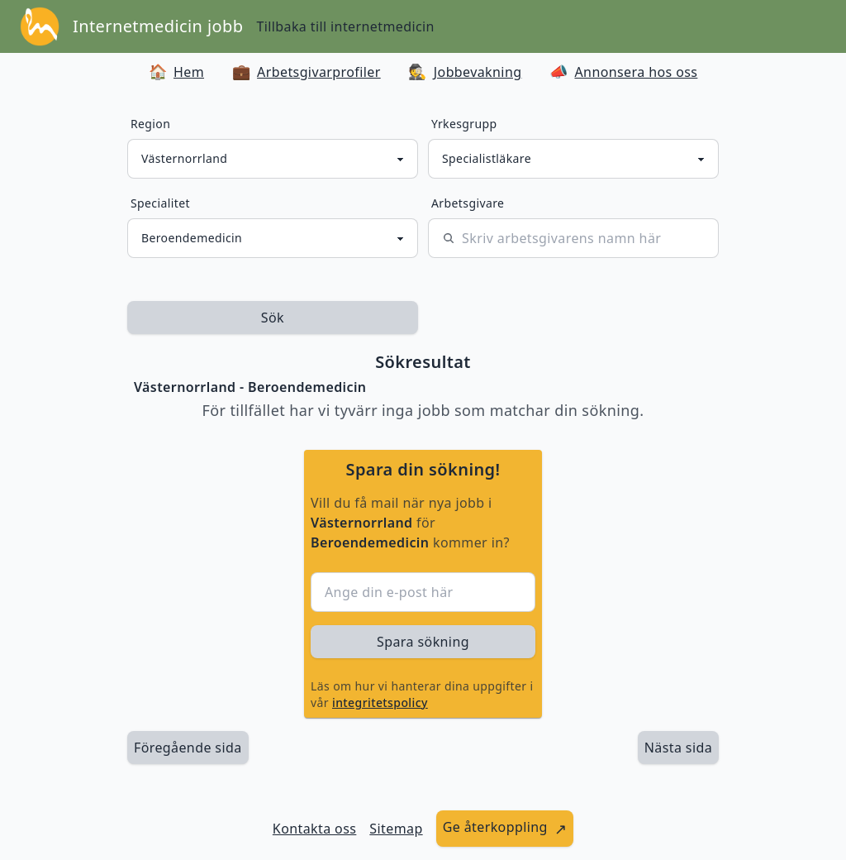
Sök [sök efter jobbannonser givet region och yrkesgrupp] (272, 317)
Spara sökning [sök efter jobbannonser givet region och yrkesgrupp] (423, 642)
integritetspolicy (380, 702)
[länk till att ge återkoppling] (505, 828)
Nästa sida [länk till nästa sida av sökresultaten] (678, 747)
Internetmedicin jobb (158, 26)
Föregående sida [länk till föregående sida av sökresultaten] (188, 747)
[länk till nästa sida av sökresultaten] (678, 747)
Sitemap (395, 828)
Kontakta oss (315, 828)
